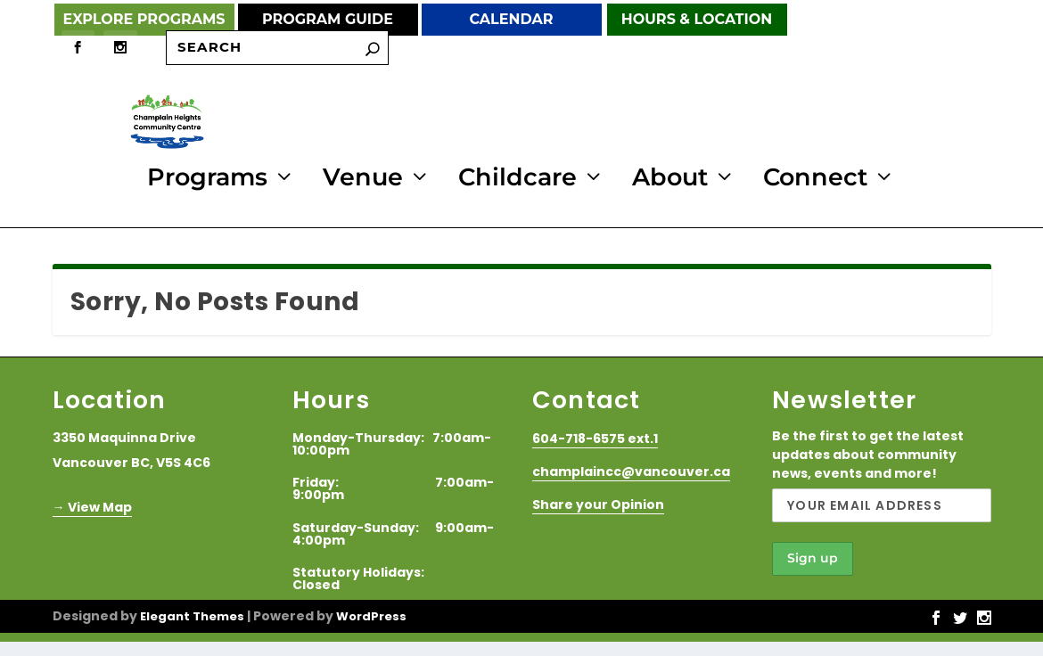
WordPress (371, 613)
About (670, 178)
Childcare (517, 178)
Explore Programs (144, 19)
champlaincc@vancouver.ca (631, 469)
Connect (815, 178)
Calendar (511, 19)
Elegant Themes (192, 613)
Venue (363, 178)
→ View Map (92, 504)
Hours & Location (696, 19)
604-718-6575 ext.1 (595, 436)
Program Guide (327, 19)
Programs (207, 178)
